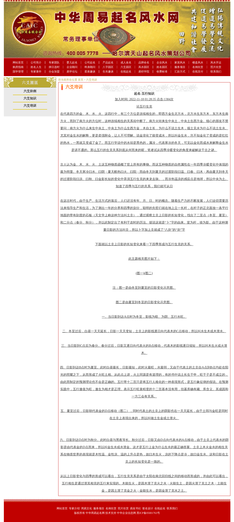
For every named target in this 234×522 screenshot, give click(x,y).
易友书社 (135, 508)
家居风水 (179, 62)
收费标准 (162, 71)
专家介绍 (74, 508)
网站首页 (18, 62)
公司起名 (89, 62)
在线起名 (126, 71)
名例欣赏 (197, 67)
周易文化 (86, 508)
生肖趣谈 (108, 71)
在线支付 (197, 71)
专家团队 (54, 62)
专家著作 (36, 71)
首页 (80, 79)
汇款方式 (179, 71)
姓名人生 (36, 67)
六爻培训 (30, 105)
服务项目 (179, 67)
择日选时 (54, 67)
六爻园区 (126, 67)
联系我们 (215, 71)
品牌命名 (143, 62)
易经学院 (143, 71)
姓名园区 (162, 67)
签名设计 (147, 508)
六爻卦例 (30, 91)
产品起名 (108, 62)
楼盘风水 (197, 62)
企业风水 (162, 62)
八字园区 (108, 67)
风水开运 (215, 62)
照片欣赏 (215, 67)
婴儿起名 (72, 62)
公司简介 (36, 62)
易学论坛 (72, 71)
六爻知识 (30, 98)
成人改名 (126, 62)
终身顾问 (89, 67)
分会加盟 (54, 71)
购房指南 (18, 67)
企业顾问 (72, 67)
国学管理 (18, 71)
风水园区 (143, 67)
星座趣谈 (89, 71)
